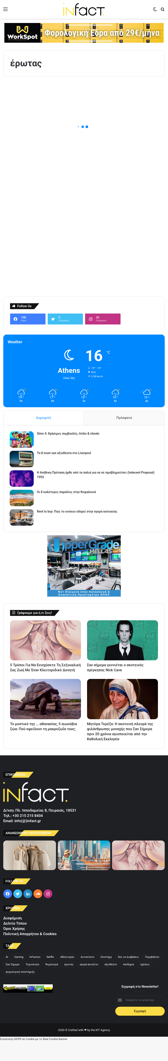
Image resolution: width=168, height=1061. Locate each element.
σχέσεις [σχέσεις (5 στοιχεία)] (145, 984)
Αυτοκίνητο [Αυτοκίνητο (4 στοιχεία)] (87, 976)
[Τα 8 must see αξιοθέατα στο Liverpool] (22, 459)
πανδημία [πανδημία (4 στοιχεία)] (128, 984)
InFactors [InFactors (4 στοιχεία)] (35, 976)
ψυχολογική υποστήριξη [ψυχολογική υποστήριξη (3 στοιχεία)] (20, 991)
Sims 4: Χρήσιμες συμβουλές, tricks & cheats (68, 434)
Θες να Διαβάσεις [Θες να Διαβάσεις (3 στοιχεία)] (128, 976)
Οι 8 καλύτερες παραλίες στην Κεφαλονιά (66, 492)
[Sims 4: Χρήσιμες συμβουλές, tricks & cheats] (22, 440)
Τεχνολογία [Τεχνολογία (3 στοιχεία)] (32, 984)
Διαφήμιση (12, 938)
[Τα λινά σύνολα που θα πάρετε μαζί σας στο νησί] (29, 875)
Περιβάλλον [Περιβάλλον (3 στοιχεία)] (152, 976)
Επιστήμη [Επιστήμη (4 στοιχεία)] (106, 976)
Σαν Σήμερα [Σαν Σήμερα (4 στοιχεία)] (12, 984)
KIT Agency (103, 1049)
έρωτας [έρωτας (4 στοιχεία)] (69, 984)
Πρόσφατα (124, 418)
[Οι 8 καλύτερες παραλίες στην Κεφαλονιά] (22, 498)
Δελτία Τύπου (15, 943)
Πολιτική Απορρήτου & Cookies (30, 953)
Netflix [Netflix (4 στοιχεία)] (50, 976)
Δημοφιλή (43, 418)
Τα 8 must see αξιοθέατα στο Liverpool (64, 453)
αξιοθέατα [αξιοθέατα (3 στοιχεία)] (111, 984)
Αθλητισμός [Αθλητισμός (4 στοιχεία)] (67, 976)
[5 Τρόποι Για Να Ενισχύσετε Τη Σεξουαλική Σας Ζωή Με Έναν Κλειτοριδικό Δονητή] (45, 641)
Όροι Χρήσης (14, 948)
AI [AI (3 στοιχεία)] (7, 976)
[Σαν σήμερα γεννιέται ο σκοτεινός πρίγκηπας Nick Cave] (122, 641)
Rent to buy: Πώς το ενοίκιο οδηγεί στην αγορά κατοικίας (77, 512)
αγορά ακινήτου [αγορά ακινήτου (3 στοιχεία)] (89, 984)
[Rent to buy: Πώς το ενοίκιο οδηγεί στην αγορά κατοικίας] (22, 518)
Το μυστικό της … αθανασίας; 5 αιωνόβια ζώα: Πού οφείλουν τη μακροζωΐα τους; (42, 740)
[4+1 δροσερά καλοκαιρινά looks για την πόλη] (84, 875)
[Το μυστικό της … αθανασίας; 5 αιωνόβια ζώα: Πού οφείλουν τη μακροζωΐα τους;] (45, 708)
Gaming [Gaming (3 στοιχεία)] (18, 976)
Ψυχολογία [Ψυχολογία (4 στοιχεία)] (51, 984)
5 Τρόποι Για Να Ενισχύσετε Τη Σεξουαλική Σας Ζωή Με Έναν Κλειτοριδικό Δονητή (40, 673)
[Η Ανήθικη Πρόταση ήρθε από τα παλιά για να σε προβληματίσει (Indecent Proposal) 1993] (22, 479)
